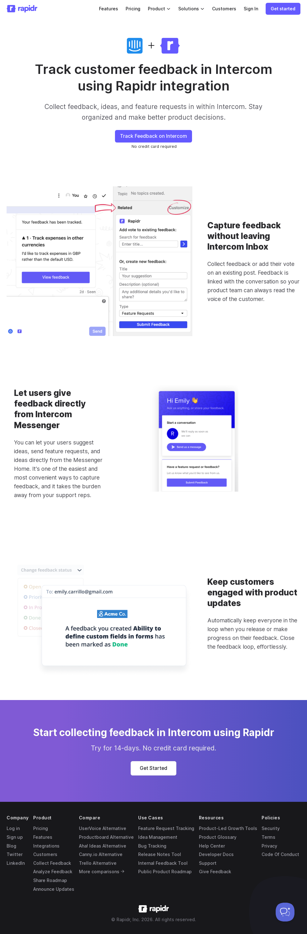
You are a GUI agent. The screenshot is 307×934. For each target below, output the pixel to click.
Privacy (269, 845)
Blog (11, 845)
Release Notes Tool (159, 854)
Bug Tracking (152, 845)
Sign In (251, 8)
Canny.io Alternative (100, 854)
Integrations (46, 845)
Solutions (191, 8)
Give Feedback (215, 871)
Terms (268, 837)
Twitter (15, 854)
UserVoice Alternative (102, 828)
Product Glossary (218, 837)
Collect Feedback (52, 863)
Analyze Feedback (52, 871)
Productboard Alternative (106, 837)
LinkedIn (16, 863)
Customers (224, 8)
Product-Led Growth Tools (228, 828)
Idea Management (157, 837)
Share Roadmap (50, 880)
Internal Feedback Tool (163, 863)
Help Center (212, 845)
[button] (283, 9)
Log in (13, 828)
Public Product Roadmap (165, 871)
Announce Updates (53, 889)
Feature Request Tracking (166, 828)
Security (271, 828)
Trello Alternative (98, 863)
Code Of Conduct (280, 854)
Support (207, 863)
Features (108, 8)
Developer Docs (216, 854)
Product (159, 8)
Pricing (133, 8)
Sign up (15, 837)
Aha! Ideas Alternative (102, 845)
